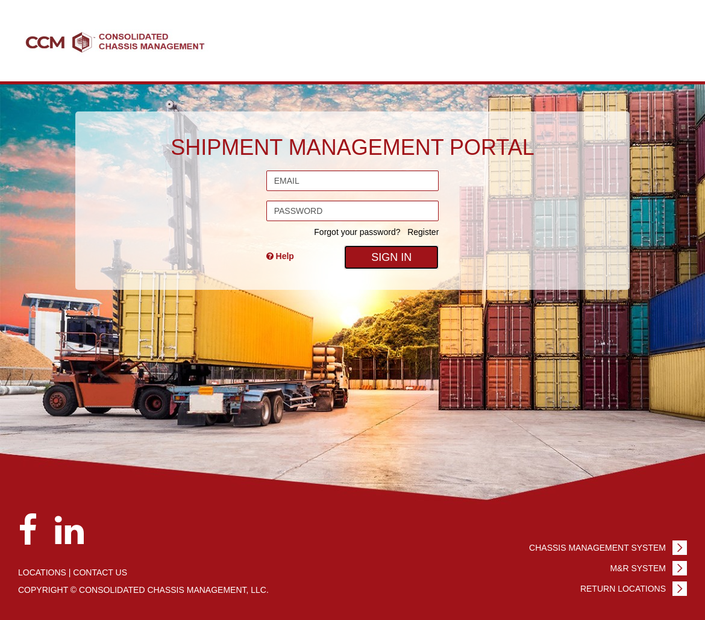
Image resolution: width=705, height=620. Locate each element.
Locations (42, 572)
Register (423, 232)
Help (280, 256)
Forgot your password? (357, 232)
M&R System (638, 568)
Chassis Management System (597, 548)
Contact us (100, 572)
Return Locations (623, 588)
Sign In (391, 257)
